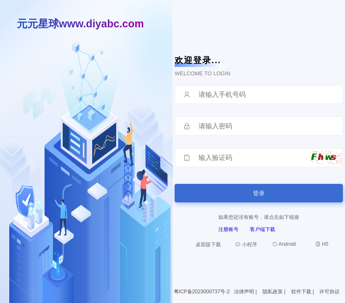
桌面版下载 (208, 244)
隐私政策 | (275, 292)
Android (284, 244)
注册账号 (228, 229)
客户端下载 (262, 229)
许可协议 (329, 292)
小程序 (246, 244)
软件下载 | (303, 292)
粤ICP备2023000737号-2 (202, 292)
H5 (322, 244)
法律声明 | (246, 292)
